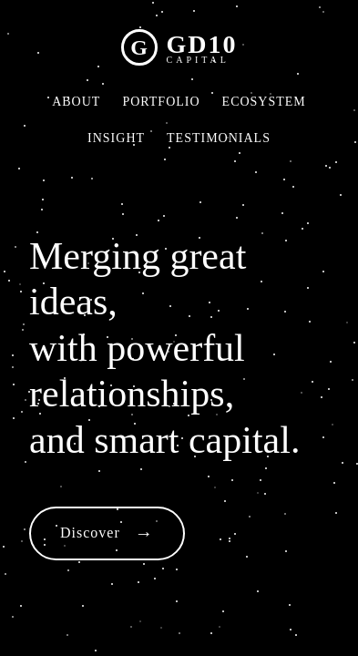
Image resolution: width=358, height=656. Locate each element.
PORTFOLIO (160, 101)
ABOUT (76, 101)
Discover (90, 532)
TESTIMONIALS (219, 138)
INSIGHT (116, 138)
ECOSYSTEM (264, 101)
